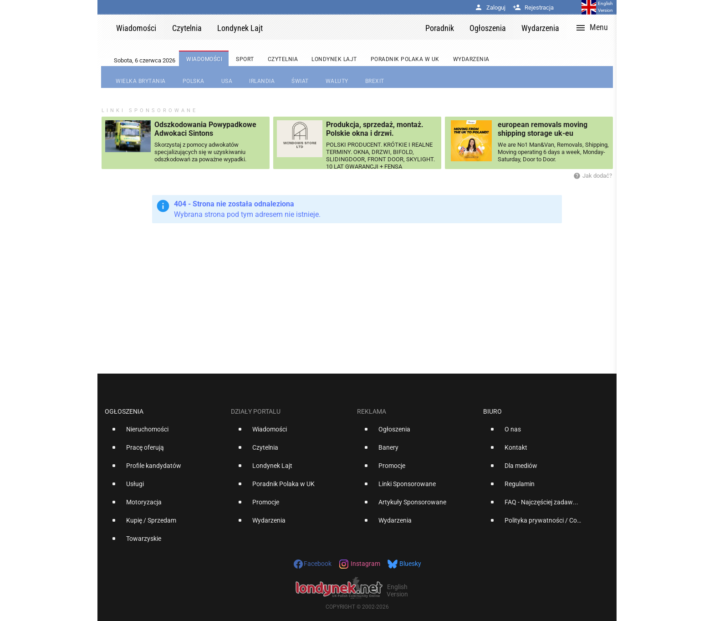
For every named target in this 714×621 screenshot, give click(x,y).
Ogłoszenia (124, 411)
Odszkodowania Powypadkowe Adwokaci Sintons (205, 129)
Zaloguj (489, 7)
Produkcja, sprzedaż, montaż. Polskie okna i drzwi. (374, 129)
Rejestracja (533, 7)
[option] (164, 433)
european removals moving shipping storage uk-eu (542, 129)
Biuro (492, 411)
